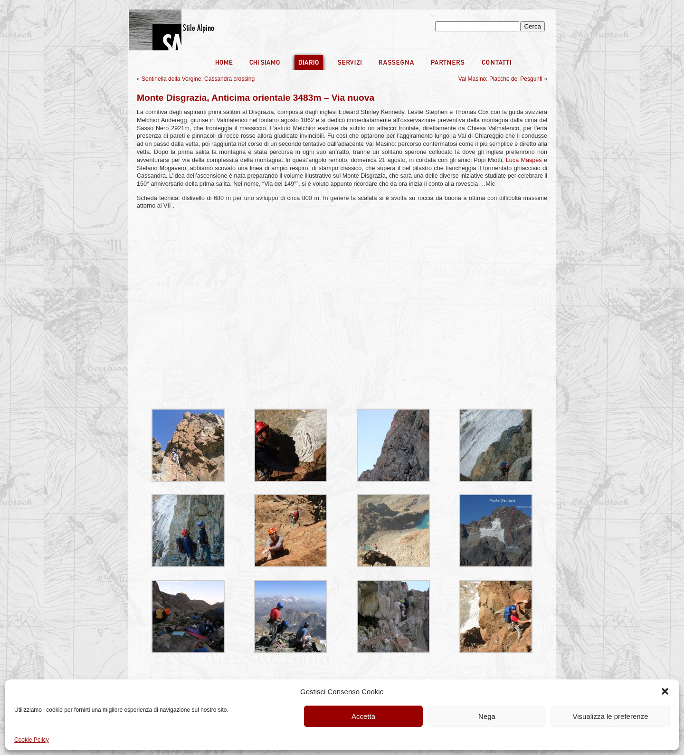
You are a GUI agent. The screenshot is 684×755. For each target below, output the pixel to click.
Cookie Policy (31, 739)
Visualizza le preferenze (610, 716)
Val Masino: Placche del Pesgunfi (500, 79)
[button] (665, 691)
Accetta (363, 716)
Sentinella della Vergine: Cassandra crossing (198, 79)
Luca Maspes (524, 160)
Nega (486, 716)
